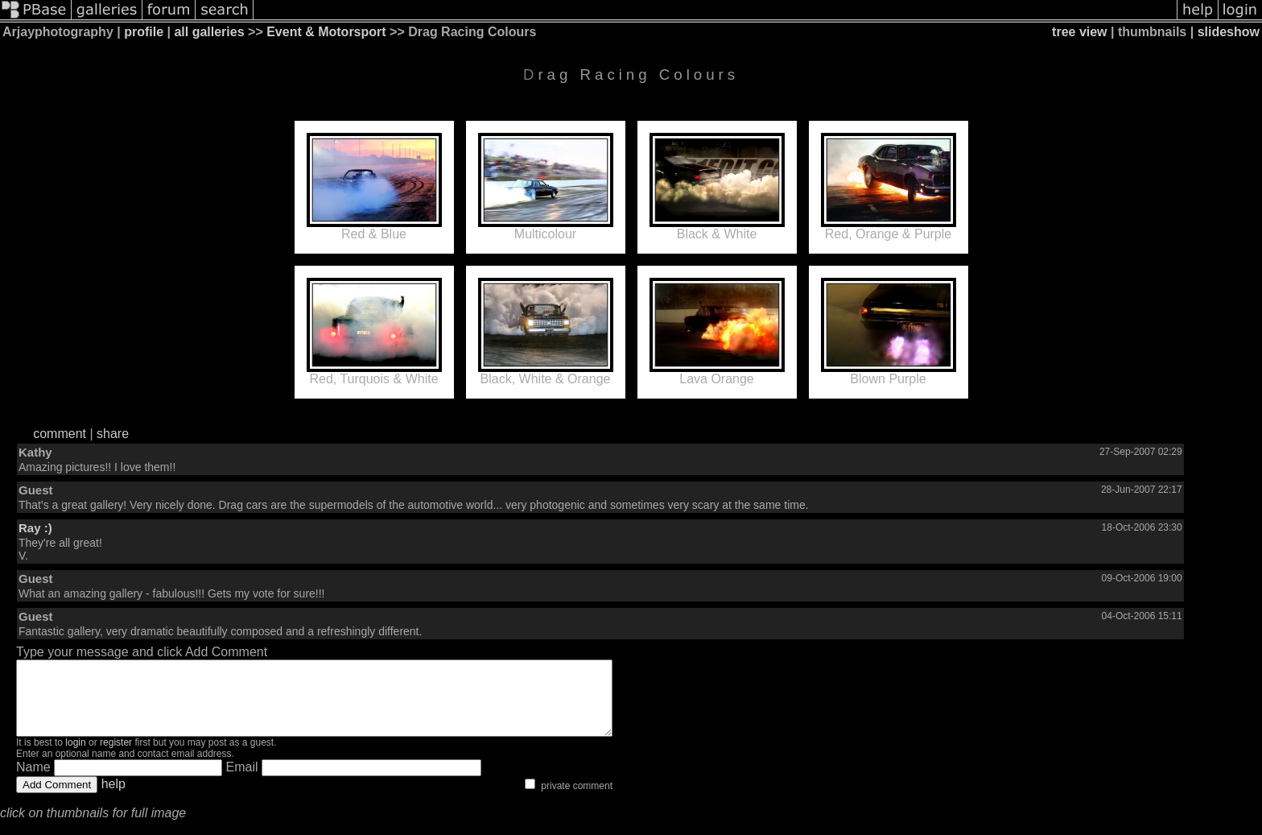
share (113, 433)
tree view (1079, 32)
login (75, 757)
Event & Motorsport (326, 32)
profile (143, 32)
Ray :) (35, 528)
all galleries (209, 32)
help (113, 798)
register (116, 757)
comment (59, 433)
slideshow (1229, 32)
